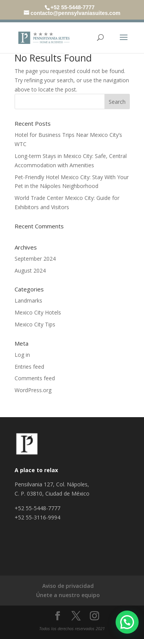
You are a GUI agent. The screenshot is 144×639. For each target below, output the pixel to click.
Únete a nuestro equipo (68, 595)
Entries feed (29, 366)
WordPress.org (33, 390)
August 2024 (30, 270)
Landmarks (28, 300)
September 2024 (35, 258)
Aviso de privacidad (68, 585)
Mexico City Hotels (38, 312)
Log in (22, 354)
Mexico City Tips (35, 324)
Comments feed (35, 378)
